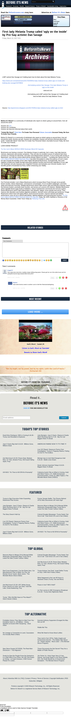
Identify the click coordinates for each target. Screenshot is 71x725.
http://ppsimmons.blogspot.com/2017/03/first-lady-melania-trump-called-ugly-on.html (35, 108)
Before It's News (17, 2)
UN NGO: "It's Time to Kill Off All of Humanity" (18, 472)
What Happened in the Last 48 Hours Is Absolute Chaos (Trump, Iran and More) (51, 578)
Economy (15, 6)
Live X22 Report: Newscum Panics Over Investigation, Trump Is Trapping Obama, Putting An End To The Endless (53, 451)
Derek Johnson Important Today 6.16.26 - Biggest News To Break (51, 466)
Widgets (39, 681)
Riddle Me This (42, 627)
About (5, 678)
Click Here (18, 132)
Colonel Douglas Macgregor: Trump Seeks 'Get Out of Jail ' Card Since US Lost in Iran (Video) (53, 515)
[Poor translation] (7, 710)
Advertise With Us (14, 678)
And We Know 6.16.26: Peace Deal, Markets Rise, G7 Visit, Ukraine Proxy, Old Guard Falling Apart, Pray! (18, 459)
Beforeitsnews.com (16, 12)
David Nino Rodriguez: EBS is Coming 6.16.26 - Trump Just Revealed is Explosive (18, 436)
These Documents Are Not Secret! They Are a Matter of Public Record (52, 649)
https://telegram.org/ (25, 385)
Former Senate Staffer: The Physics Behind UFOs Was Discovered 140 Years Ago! (52, 499)
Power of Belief (41, 6)
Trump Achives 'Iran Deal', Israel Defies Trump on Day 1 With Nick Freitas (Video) (53, 571)
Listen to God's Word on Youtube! (35, 348)
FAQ (22, 678)
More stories (27, 23)
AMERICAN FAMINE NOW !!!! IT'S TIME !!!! (52, 444)
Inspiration (63, 6)
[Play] (35, 331)
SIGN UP (26, 408)
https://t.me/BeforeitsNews (57, 385)
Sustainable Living (52, 6)
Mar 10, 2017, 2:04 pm (19, 288)
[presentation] (45, 414)
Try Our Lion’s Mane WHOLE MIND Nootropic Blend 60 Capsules (22, 149)
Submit (63, 418)
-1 (56, 277)
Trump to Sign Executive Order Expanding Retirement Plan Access (16, 499)
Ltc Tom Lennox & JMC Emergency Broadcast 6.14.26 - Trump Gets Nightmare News (53, 591)
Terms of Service (42, 678)
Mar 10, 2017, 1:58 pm (13, 277)
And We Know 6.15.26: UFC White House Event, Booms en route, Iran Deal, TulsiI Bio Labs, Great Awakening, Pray (17, 586)
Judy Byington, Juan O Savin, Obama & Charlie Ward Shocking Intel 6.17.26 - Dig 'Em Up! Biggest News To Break (53, 437)
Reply (52, 277)
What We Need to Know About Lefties (50, 633)
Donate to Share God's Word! (35, 352)
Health (22, 6)
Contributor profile (18, 23)
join (10, 126)
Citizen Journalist (46, 132)
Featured (9, 6)
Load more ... (35, 311)
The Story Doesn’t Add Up (11, 514)
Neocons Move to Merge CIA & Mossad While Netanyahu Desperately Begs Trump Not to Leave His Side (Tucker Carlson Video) (53, 507)
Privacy (33, 678)
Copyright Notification (57, 678)
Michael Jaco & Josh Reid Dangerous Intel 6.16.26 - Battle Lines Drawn (51, 459)
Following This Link (38, 198)
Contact (27, 678)
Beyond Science (30, 6)
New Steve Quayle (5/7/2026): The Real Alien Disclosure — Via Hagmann (18, 649)
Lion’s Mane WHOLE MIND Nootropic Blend (15, 159)
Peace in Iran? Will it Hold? (46, 585)
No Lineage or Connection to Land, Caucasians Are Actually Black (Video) (18, 633)
